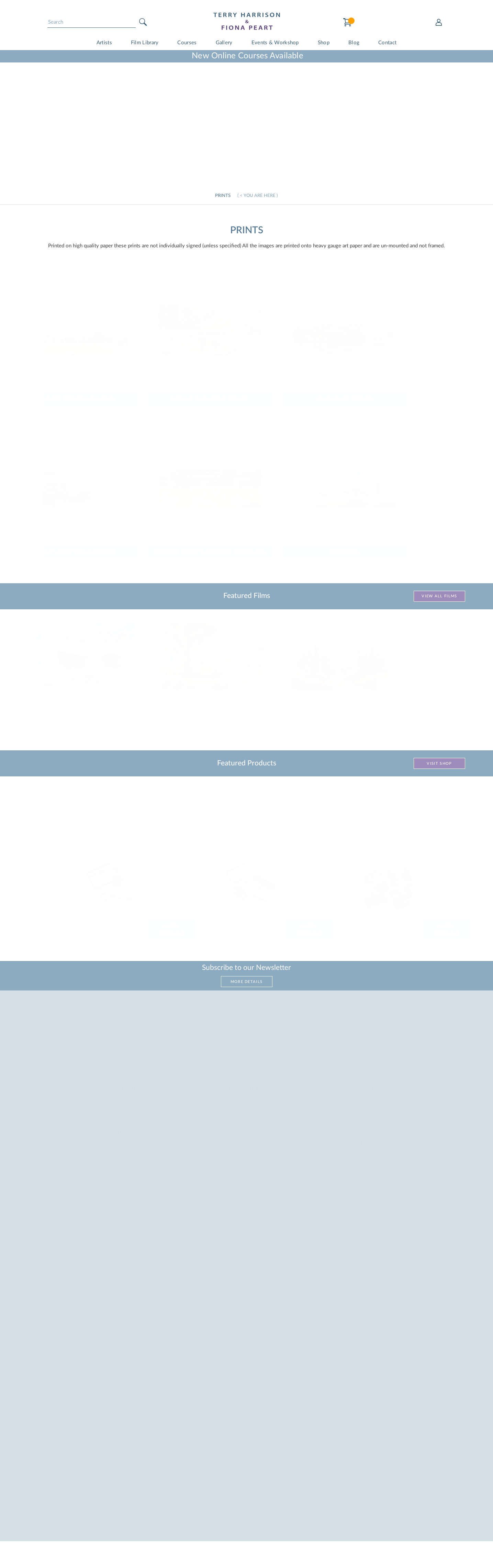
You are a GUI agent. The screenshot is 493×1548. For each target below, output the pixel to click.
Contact (387, 42)
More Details (247, 982)
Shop (323, 42)
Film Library (145, 42)
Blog (353, 42)
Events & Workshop (275, 42)
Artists (104, 42)
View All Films (439, 596)
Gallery (224, 42)
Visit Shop (439, 763)
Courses (187, 42)
